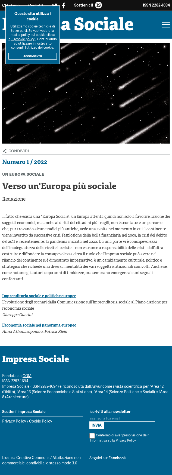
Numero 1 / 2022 (24, 162)
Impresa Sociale (68, 25)
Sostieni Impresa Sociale (24, 411)
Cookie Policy (40, 421)
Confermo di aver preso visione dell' (119, 438)
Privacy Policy (14, 421)
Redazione (14, 199)
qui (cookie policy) (22, 39)
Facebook (117, 457)
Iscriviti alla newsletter (110, 411)
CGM (27, 376)
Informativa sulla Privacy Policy (113, 441)
